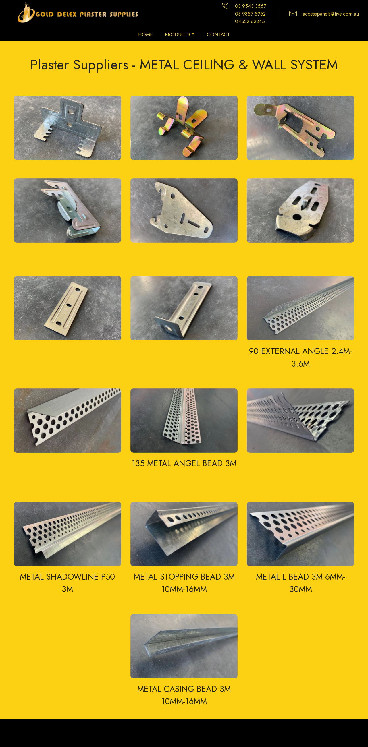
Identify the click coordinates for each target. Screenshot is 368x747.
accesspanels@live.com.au (331, 14)
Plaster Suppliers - (85, 65)
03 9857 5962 (250, 14)
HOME (145, 34)
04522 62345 (250, 21)
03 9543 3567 (250, 6)
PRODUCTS (177, 34)
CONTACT (218, 34)
